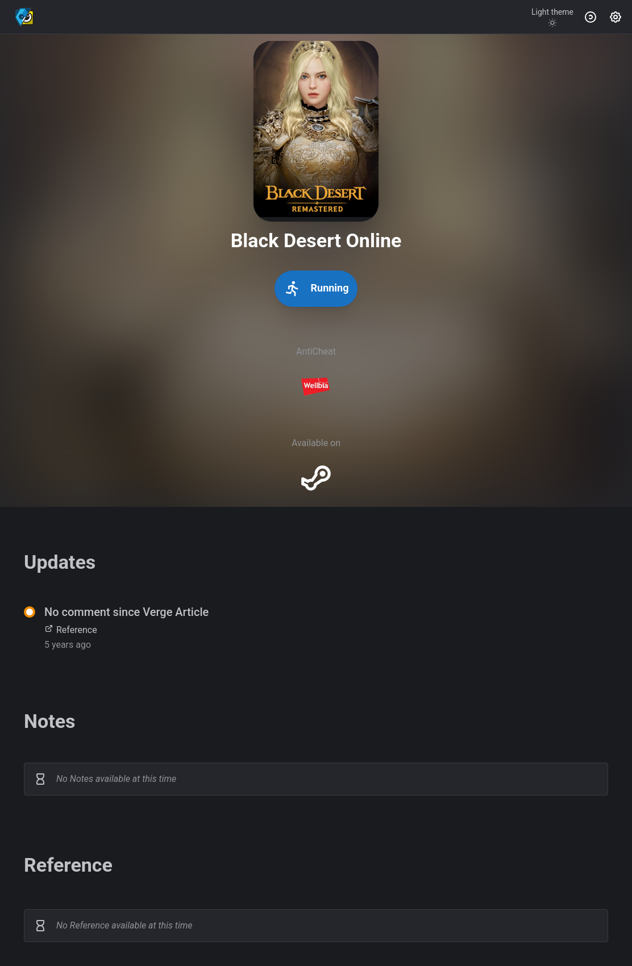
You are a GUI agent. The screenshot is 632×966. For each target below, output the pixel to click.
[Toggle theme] (552, 17)
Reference (70, 629)
